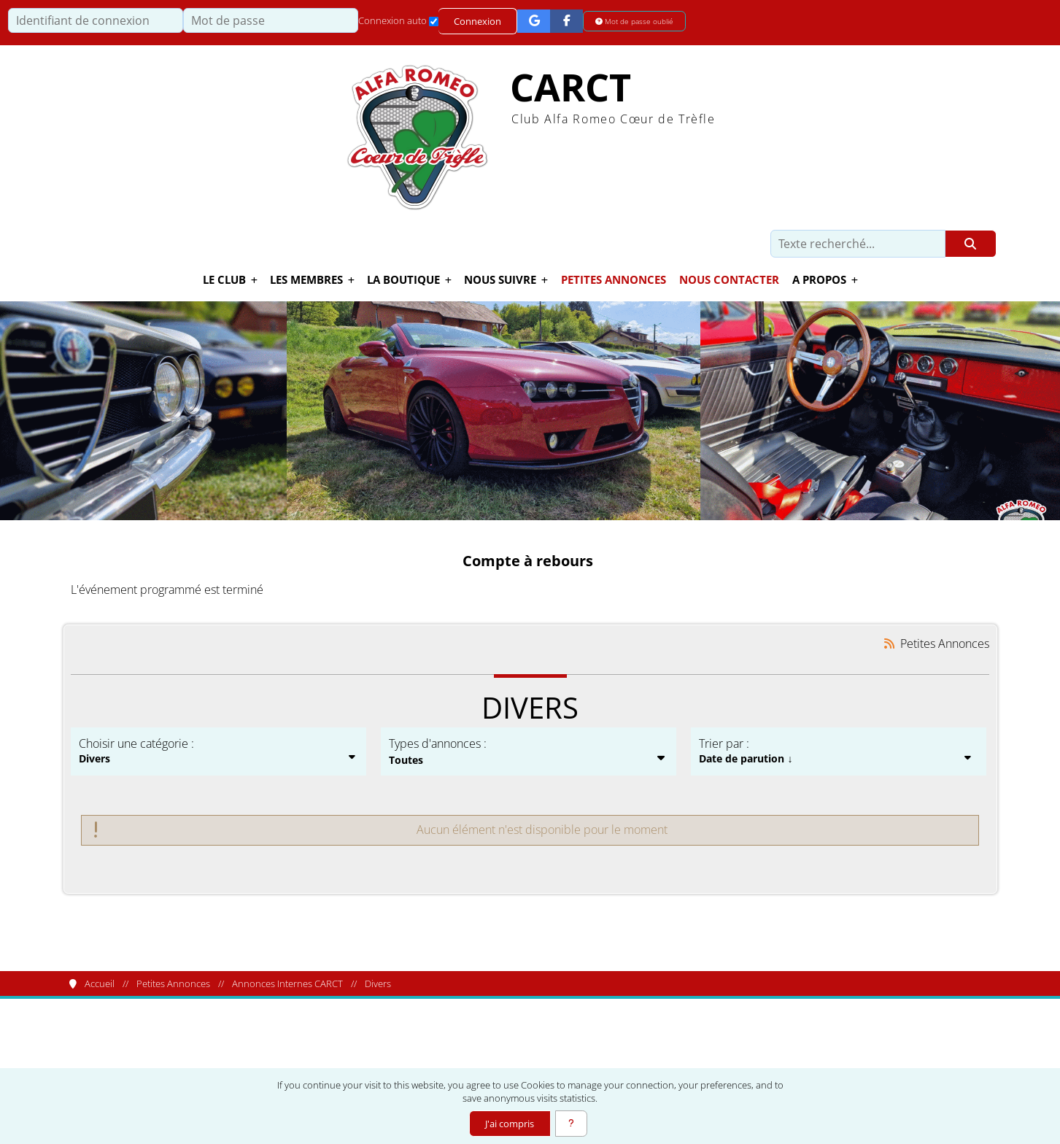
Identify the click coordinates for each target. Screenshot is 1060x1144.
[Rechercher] (970, 244)
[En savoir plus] (571, 1123)
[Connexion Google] (533, 21)
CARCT (570, 87)
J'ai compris (509, 1123)
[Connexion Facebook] (566, 21)
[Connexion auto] (433, 21)
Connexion (477, 21)
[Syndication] (889, 643)
